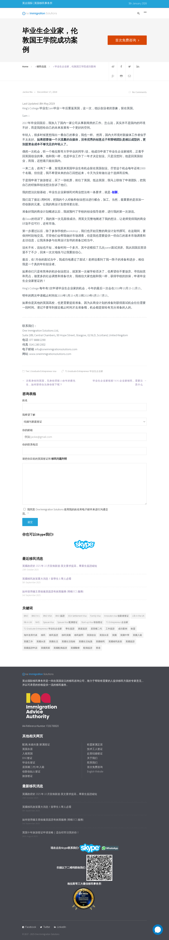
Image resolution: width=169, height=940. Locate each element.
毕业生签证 (28, 762)
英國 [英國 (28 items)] (114, 635)
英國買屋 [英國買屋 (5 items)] (45, 647)
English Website (95, 771)
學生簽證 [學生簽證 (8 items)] (69, 628)
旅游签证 (27, 776)
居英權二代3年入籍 (33, 767)
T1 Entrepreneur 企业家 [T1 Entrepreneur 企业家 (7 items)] (117, 622)
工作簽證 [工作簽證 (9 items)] (110, 628)
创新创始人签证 (31, 771)
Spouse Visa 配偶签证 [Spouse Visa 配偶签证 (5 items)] (67, 622)
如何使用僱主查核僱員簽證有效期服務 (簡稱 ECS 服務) (53, 591)
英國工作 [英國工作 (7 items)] (28, 641)
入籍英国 (27, 753)
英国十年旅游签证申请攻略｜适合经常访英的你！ (50, 832)
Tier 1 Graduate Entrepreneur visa (41, 371)
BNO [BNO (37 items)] (26, 615)
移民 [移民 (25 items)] (43, 635)
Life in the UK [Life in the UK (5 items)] (138, 615)
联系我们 (92, 762)
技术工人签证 (95, 749)
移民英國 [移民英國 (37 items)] (66, 635)
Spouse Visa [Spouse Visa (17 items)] (48, 622)
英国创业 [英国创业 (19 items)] (91, 635)
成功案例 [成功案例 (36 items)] (122, 628)
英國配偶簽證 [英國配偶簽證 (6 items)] (60, 647)
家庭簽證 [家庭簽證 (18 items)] (82, 628)
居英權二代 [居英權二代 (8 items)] (96, 628)
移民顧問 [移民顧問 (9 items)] (78, 635)
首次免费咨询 (125, 40)
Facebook (30, 927)
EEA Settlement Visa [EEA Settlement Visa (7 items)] (77, 615)
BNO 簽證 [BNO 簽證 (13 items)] (60, 615)
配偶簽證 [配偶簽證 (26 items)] (87, 647)
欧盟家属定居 (95, 744)
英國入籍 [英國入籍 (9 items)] (137, 635)
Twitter (46, 927)
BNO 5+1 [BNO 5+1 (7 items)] (36, 615)
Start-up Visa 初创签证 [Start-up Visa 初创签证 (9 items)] (91, 622)
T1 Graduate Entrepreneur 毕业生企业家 (84, 371)
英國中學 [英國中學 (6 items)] (124, 635)
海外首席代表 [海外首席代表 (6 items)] (30, 635)
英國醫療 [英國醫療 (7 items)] (75, 647)
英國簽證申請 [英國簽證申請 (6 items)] (30, 647)
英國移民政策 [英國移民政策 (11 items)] (115, 641)
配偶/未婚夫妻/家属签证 (36, 744)
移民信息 (41, 66)
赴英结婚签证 (95, 753)
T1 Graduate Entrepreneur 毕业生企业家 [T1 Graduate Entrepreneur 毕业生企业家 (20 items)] (43, 628)
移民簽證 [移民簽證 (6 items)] (53, 635)
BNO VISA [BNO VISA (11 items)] (47, 615)
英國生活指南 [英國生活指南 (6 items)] (68, 641)
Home (25, 66)
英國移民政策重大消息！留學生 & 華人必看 (46, 578)
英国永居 (27, 749)
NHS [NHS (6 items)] (37, 622)
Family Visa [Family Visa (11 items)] (95, 615)
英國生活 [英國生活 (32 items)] (53, 641)
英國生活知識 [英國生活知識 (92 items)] (85, 641)
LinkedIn (61, 927)
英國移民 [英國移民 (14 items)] (100, 641)
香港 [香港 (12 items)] (98, 647)
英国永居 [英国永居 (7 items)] (104, 635)
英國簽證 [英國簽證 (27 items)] (130, 641)
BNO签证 (27, 758)
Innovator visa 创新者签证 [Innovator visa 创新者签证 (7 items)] (116, 615)
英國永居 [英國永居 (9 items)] (40, 641)
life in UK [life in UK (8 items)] (28, 622)
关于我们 (92, 758)
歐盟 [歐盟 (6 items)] (133, 628)
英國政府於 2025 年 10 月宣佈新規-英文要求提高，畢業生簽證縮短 (59, 565)
